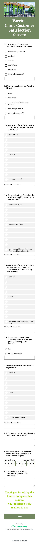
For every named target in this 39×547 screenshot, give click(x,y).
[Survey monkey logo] (19, 526)
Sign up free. (29, 529)
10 (33, 464)
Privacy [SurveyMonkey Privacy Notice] (14, 540)
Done (19, 516)
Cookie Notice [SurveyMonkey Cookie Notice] (22, 540)
